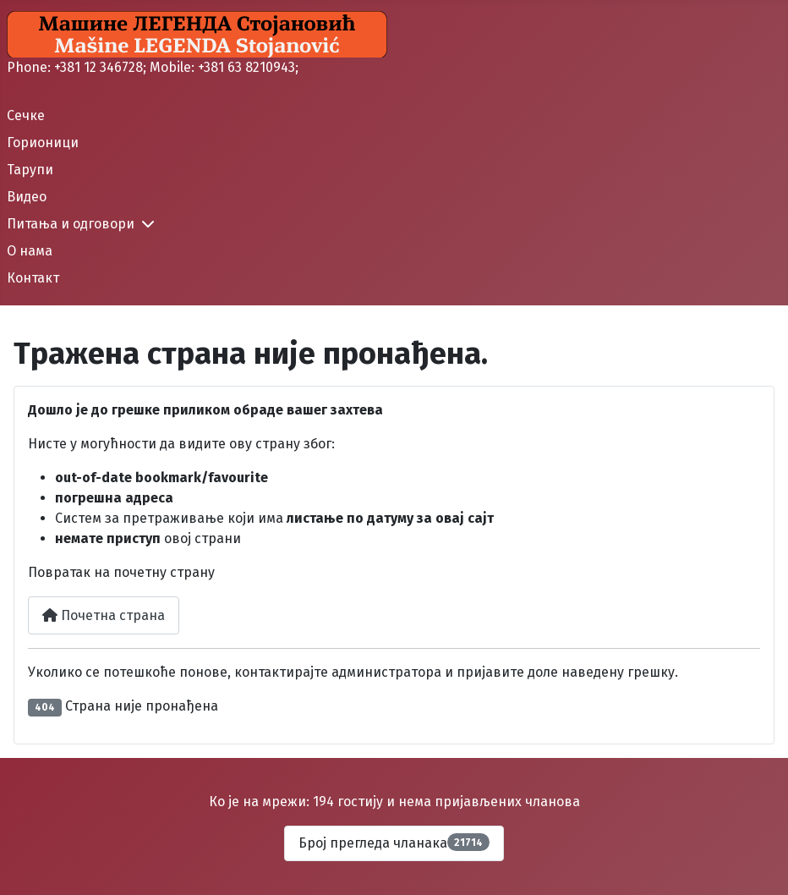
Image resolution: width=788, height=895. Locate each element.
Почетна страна (103, 615)
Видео (27, 197)
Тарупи (30, 170)
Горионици (43, 143)
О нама (29, 251)
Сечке (26, 115)
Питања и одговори (70, 224)
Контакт (33, 278)
